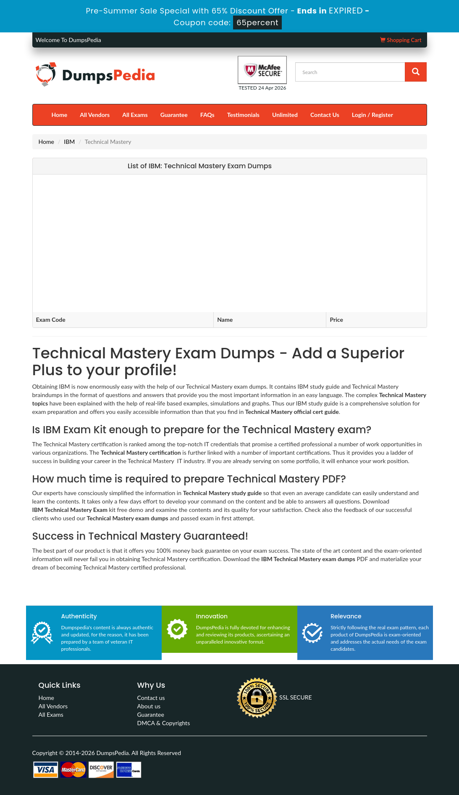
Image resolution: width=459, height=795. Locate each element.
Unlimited (285, 114)
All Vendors (95, 114)
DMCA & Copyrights (163, 722)
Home (60, 114)
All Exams (134, 114)
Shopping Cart (400, 40)
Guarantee (174, 114)
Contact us (151, 697)
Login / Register (372, 114)
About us (149, 706)
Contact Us (324, 114)
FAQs (207, 114)
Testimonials (243, 114)
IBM (69, 141)
